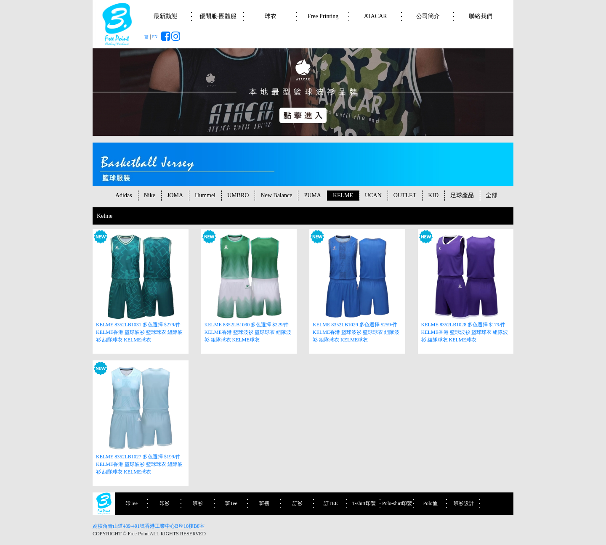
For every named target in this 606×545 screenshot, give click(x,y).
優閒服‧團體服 (218, 16)
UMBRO (238, 195)
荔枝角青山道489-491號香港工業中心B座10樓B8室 (149, 526)
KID (433, 195)
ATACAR (375, 16)
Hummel (205, 195)
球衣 (270, 16)
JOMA (175, 195)
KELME (343, 195)
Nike (149, 195)
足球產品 (462, 195)
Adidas (123, 195)
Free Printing (323, 16)
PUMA (312, 195)
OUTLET (404, 195)
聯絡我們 (480, 16)
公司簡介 (428, 16)
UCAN (373, 195)
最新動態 (165, 16)
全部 (491, 195)
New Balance (276, 195)
